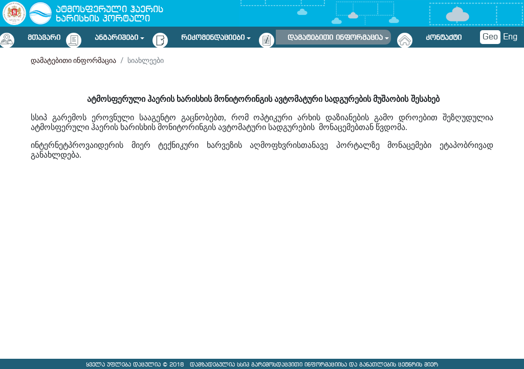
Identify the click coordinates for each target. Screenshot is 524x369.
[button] (119, 36)
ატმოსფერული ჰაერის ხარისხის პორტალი (109, 14)
